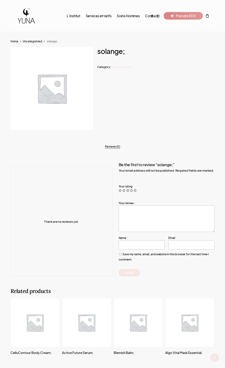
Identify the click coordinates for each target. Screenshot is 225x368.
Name (123, 238)
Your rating (126, 186)
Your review (127, 203)
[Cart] (207, 16)
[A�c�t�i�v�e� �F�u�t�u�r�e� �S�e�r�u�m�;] (86, 322)
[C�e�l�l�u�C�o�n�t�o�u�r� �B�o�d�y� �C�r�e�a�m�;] (35, 322)
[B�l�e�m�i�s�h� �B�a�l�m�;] (138, 322)
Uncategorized (32, 41)
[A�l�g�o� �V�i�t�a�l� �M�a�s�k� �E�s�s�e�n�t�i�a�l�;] (189, 322)
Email (172, 238)
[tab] (112, 146)
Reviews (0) (112, 146)
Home (14, 41)
